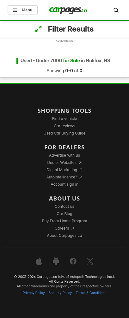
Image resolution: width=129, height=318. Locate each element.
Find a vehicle (64, 118)
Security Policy (60, 293)
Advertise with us (64, 155)
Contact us (64, 206)
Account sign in (64, 184)
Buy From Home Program (64, 221)
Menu (22, 10)
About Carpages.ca (64, 235)
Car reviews (64, 125)
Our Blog (64, 213)
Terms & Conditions (91, 293)
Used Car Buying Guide (65, 133)
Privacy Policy (34, 293)
